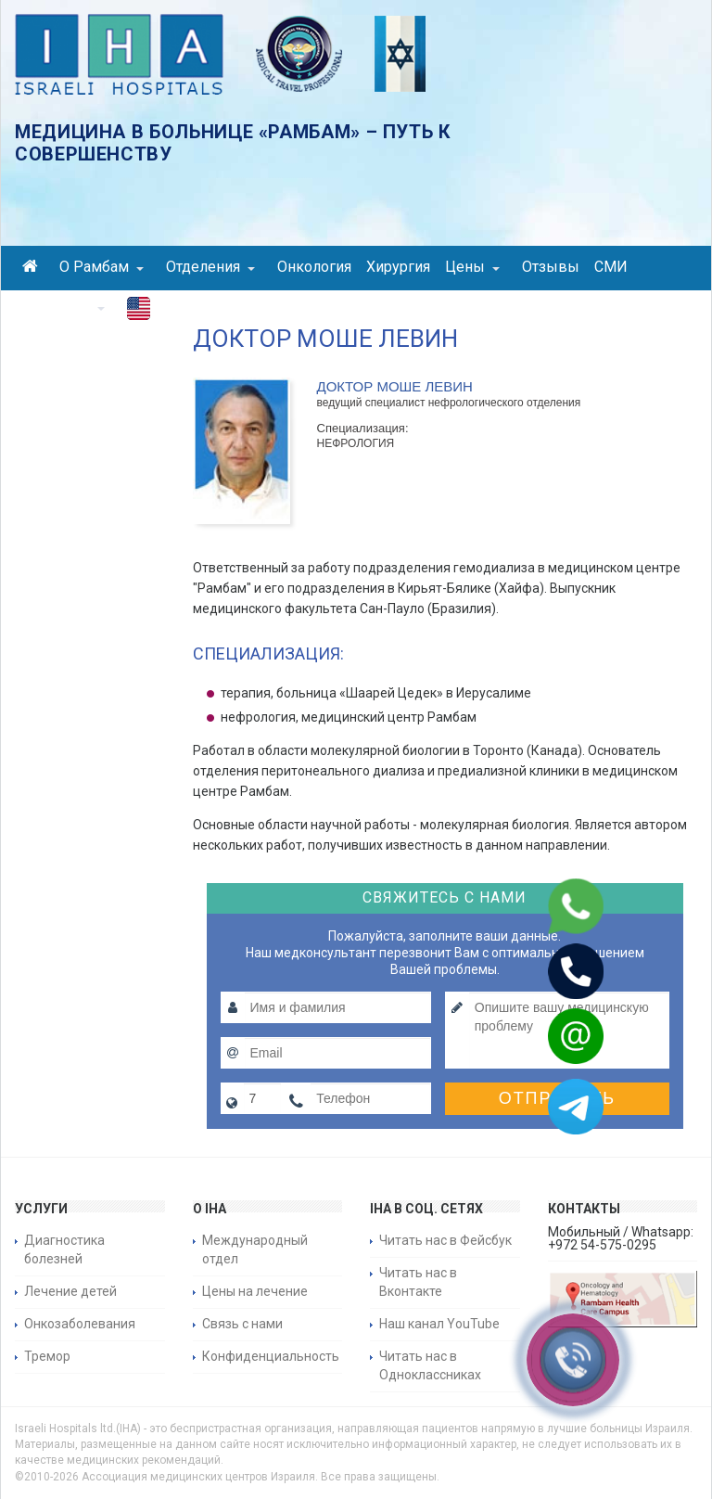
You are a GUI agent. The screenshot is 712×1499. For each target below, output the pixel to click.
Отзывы (550, 266)
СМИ (611, 266)
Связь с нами (242, 1323)
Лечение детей (70, 1291)
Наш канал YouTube (439, 1323)
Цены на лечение (255, 1291)
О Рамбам (101, 266)
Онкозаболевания (79, 1323)
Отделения (210, 266)
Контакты (63, 306)
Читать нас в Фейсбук (445, 1240)
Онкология (314, 266)
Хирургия (398, 266)
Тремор (47, 1356)
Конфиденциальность (270, 1356)
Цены (472, 266)
